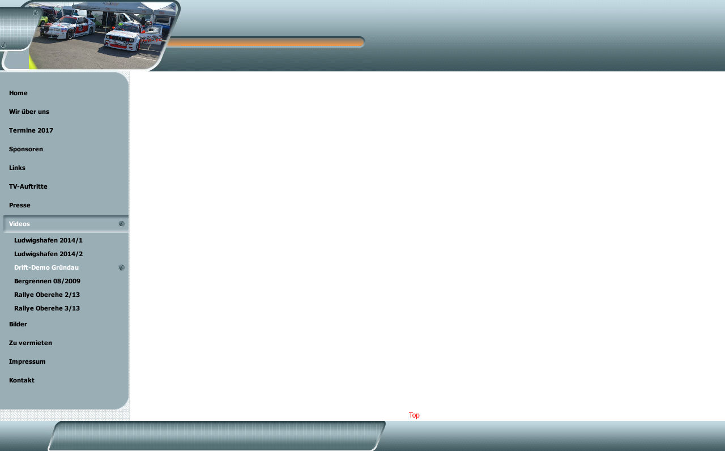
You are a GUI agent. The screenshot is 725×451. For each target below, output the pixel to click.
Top (414, 415)
